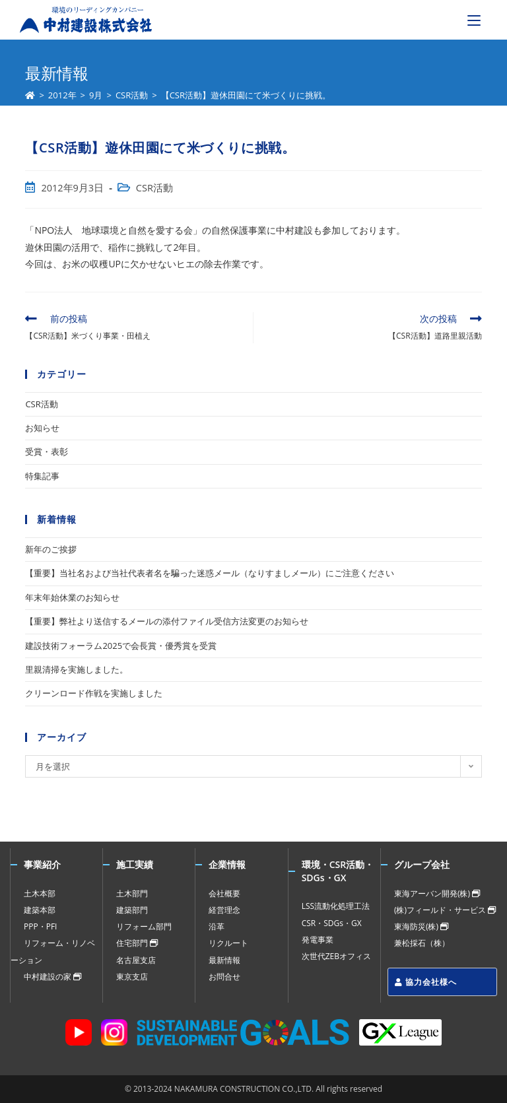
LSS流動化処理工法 (336, 906)
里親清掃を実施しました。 (76, 669)
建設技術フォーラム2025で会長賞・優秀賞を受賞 (121, 646)
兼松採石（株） (422, 943)
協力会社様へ (426, 981)
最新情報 (224, 960)
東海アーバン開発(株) (437, 893)
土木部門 (132, 893)
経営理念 (224, 910)
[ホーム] (30, 95)
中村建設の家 (52, 976)
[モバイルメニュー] (474, 20)
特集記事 (42, 476)
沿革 (216, 926)
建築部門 (132, 910)
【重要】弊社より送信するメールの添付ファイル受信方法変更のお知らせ (166, 621)
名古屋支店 (136, 960)
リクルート (228, 943)
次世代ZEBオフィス (336, 956)
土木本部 (39, 893)
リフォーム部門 (144, 926)
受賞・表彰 (46, 451)
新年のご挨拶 (51, 549)
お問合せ (224, 976)
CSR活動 (154, 188)
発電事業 (317, 939)
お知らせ (42, 428)
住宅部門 (137, 943)
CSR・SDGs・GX (332, 923)
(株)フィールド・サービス (445, 910)
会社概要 (224, 893)
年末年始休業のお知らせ (72, 597)
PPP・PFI (40, 926)
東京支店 (132, 976)
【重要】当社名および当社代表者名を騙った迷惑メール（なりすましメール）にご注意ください (209, 573)
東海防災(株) (421, 926)
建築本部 (39, 910)
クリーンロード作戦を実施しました (93, 693)
